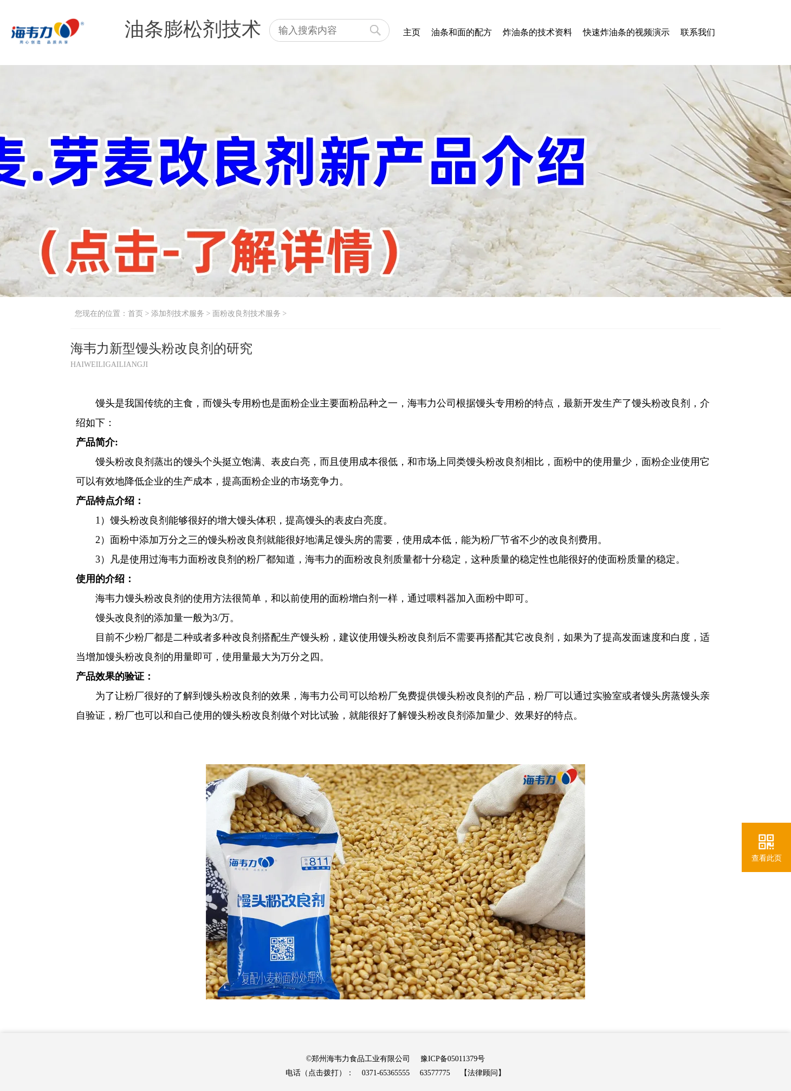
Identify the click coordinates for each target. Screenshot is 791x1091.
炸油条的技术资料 (537, 32)
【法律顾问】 (482, 1073)
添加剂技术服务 (177, 313)
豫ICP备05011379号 (452, 1059)
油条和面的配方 (461, 32)
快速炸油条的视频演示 (626, 32)
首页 (135, 313)
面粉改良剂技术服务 (246, 313)
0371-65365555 (386, 1073)
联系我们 (697, 32)
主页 (411, 32)
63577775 (435, 1073)
